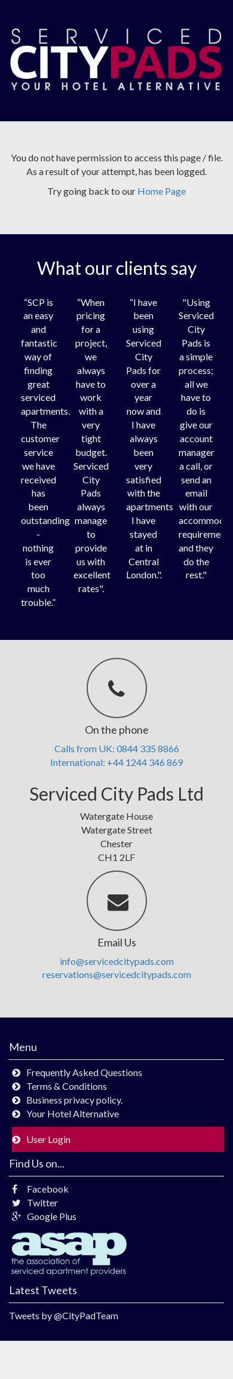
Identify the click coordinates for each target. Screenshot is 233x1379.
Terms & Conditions (66, 1086)
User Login (48, 1139)
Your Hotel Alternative (72, 1113)
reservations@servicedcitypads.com (116, 974)
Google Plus (44, 1216)
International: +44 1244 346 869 (116, 762)
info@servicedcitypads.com (117, 961)
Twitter (35, 1202)
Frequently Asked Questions (84, 1072)
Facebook (40, 1188)
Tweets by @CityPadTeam (63, 1315)
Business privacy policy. (74, 1099)
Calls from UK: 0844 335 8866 (116, 748)
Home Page (161, 191)
